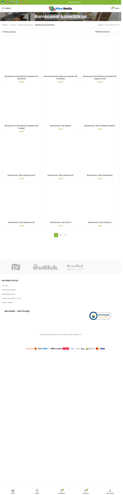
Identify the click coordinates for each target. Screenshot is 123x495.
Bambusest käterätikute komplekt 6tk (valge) (21, 127)
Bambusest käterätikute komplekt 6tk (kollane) (21, 77)
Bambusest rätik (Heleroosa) (61, 466)
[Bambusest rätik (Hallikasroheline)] (99, 178)
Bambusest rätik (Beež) (60, 272)
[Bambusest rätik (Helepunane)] (21, 372)
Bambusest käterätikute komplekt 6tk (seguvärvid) (100, 77)
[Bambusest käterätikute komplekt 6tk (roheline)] (60, 55)
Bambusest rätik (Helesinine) (100, 466)
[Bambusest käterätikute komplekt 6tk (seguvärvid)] (99, 55)
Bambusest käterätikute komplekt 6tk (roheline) (61, 77)
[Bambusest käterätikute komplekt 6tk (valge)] (21, 105)
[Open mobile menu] (6, 8)
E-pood (13, 25)
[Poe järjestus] (107, 32)
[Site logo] (61, 8)
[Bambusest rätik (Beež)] (60, 178)
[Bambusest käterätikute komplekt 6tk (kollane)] (21, 55)
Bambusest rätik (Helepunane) (21, 466)
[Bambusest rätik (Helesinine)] (99, 372)
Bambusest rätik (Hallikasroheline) (99, 272)
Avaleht (5, 25)
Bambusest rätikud (25, 25)
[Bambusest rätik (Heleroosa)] (60, 372)
